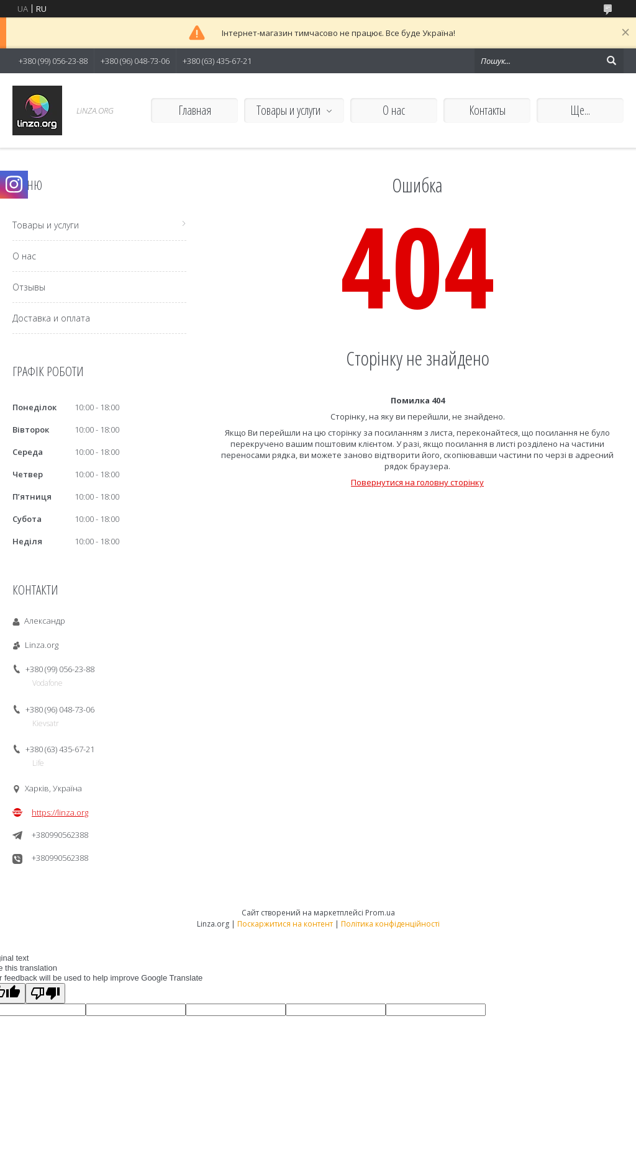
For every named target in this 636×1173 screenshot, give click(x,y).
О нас (394, 110)
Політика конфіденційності (390, 924)
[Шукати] (611, 60)
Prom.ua (380, 912)
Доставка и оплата (51, 318)
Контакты (487, 110)
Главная (194, 110)
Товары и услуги (288, 110)
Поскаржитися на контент (285, 924)
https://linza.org (60, 812)
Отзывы (28, 287)
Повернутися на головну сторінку (417, 482)
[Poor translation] (45, 993)
